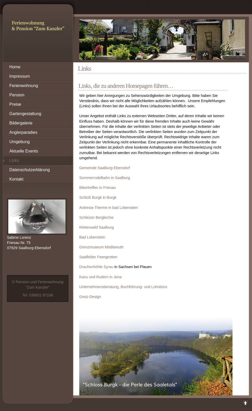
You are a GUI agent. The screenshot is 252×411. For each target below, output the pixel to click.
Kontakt (16, 179)
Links (14, 160)
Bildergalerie (20, 123)
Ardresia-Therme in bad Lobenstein (108, 208)
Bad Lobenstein (92, 237)
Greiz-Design (90, 297)
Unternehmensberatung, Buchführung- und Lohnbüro (123, 287)
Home (15, 67)
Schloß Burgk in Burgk (97, 197)
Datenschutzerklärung (29, 170)
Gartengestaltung (25, 113)
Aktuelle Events (23, 151)
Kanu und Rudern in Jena (100, 277)
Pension (16, 95)
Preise (15, 104)
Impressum (19, 76)
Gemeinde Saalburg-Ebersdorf (104, 168)
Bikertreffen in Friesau (97, 187)
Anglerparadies (23, 132)
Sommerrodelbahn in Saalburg (104, 178)
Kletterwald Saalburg (96, 227)
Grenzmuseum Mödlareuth (101, 247)
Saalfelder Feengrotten (98, 257)
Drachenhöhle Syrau (96, 267)
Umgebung (19, 142)
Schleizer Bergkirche (96, 217)
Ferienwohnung (23, 85)
